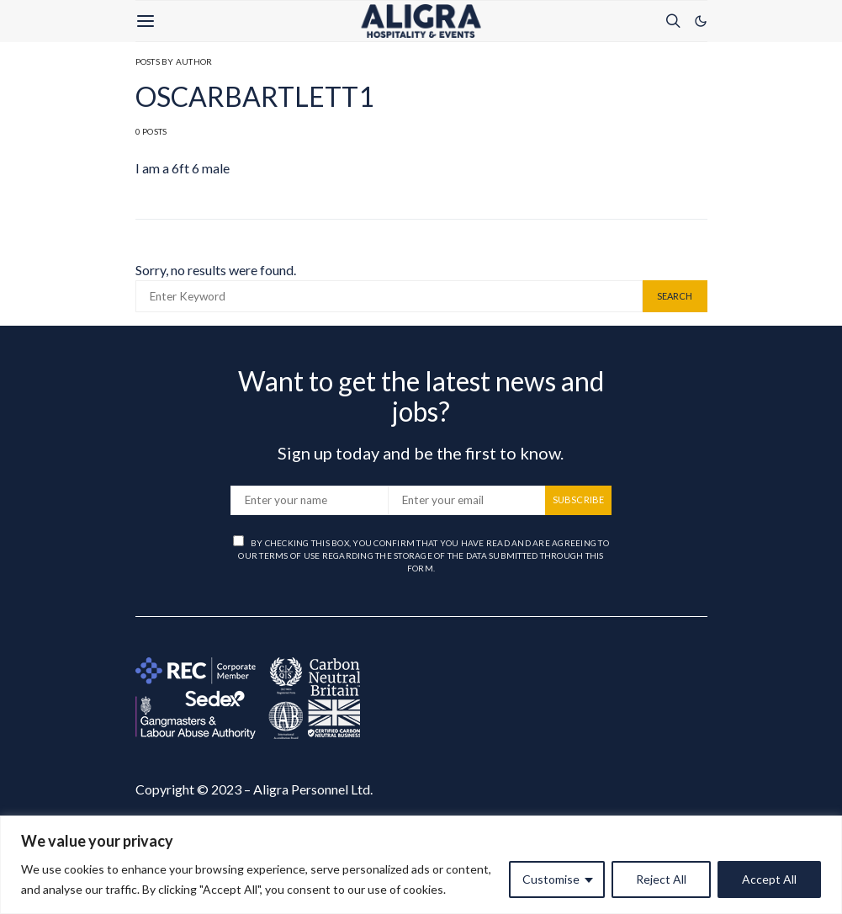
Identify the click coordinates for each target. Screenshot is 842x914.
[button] (700, 21)
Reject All (661, 879)
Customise (551, 879)
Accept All (769, 879)
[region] (421, 865)
